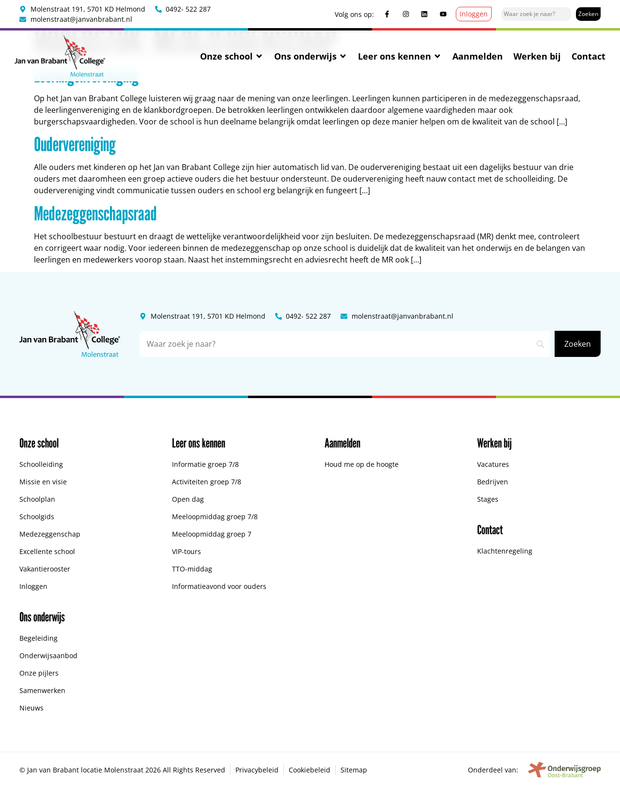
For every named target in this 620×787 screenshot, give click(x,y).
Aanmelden (477, 56)
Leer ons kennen (400, 56)
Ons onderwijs (310, 56)
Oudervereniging (75, 143)
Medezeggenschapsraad (95, 213)
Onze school (232, 56)
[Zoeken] (588, 14)
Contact (588, 56)
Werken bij (537, 56)
